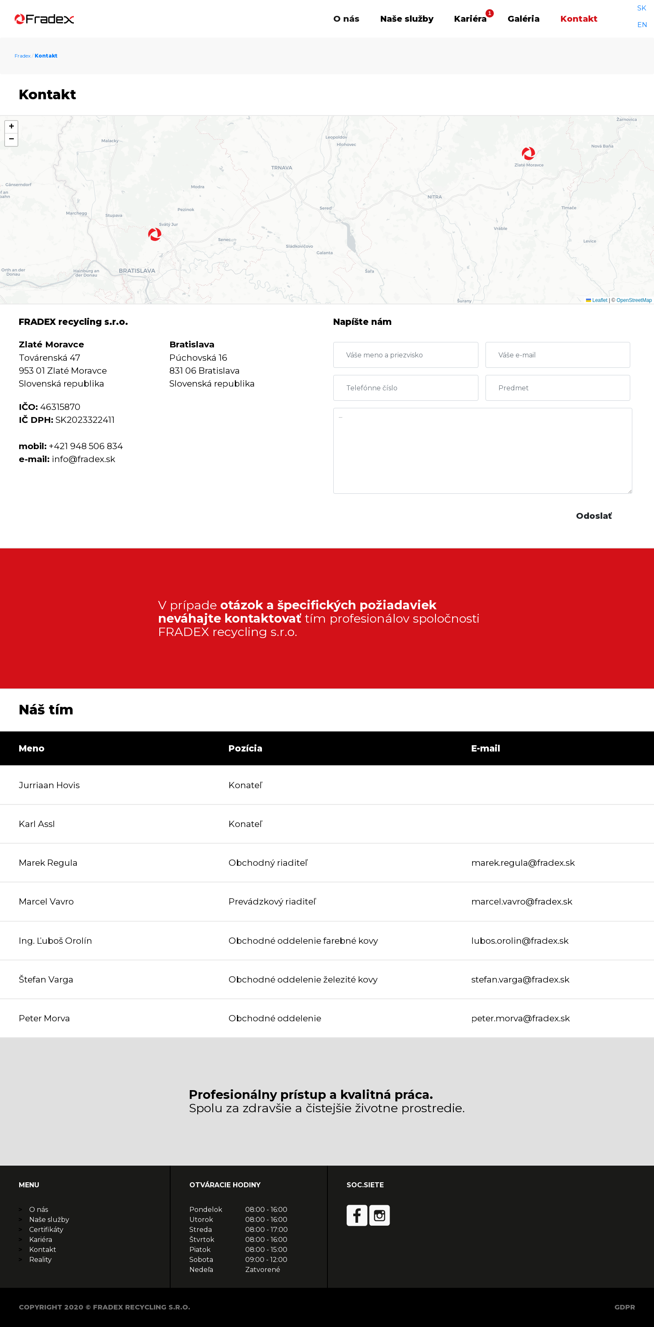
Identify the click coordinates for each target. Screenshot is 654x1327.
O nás (346, 19)
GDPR (624, 1307)
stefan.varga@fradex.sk (520, 979)
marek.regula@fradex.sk (523, 862)
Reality (40, 1260)
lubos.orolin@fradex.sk (519, 940)
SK (635, 19)
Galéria (524, 19)
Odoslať (594, 516)
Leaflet (596, 300)
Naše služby (406, 19)
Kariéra (470, 19)
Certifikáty (46, 1230)
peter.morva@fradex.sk (520, 1018)
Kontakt (579, 19)
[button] (154, 234)
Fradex (22, 56)
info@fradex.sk (83, 459)
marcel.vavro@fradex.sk (521, 901)
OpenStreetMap (634, 300)
